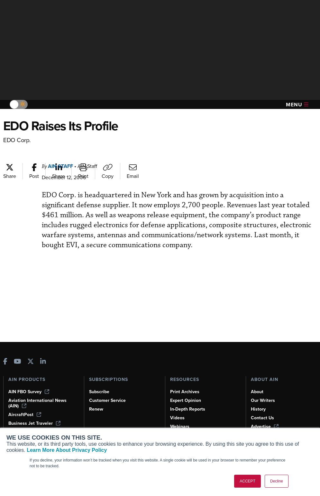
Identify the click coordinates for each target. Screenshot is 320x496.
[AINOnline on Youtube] (17, 362)
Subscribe (99, 391)
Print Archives (184, 391)
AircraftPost (24, 414)
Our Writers (263, 400)
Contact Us (262, 418)
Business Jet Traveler (34, 423)
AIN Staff (60, 166)
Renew (96, 409)
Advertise (265, 426)
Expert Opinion (185, 400)
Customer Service (107, 400)
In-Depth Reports (187, 409)
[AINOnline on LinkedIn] (43, 362)
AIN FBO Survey (28, 391)
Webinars (179, 426)
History (258, 409)
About (257, 391)
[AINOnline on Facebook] (5, 362)
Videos (177, 418)
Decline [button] (276, 481)
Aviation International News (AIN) (37, 403)
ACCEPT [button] (247, 481)
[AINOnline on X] (30, 362)
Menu (297, 104)
